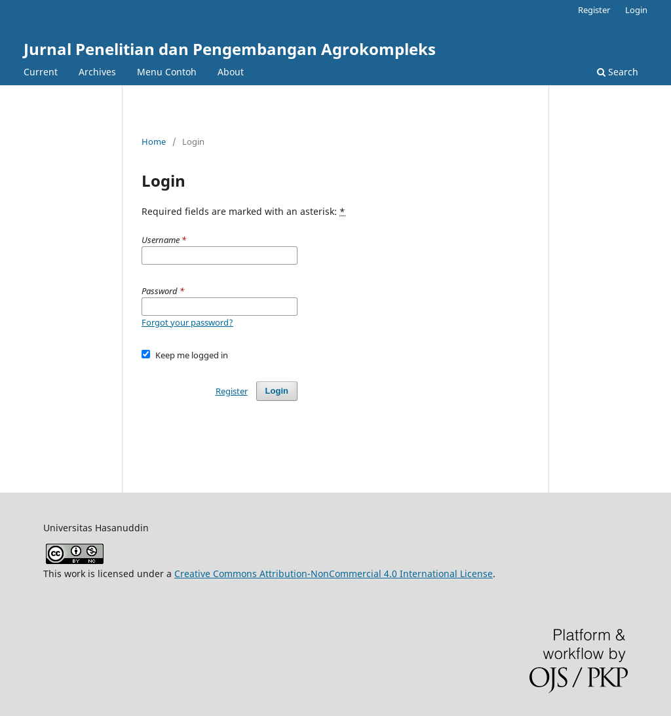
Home (154, 141)
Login (636, 10)
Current (41, 72)
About (231, 72)
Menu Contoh (167, 72)
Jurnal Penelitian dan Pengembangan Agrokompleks (230, 49)
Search (617, 72)
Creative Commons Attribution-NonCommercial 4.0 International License (333, 573)
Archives (97, 72)
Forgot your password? (187, 322)
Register (594, 10)
